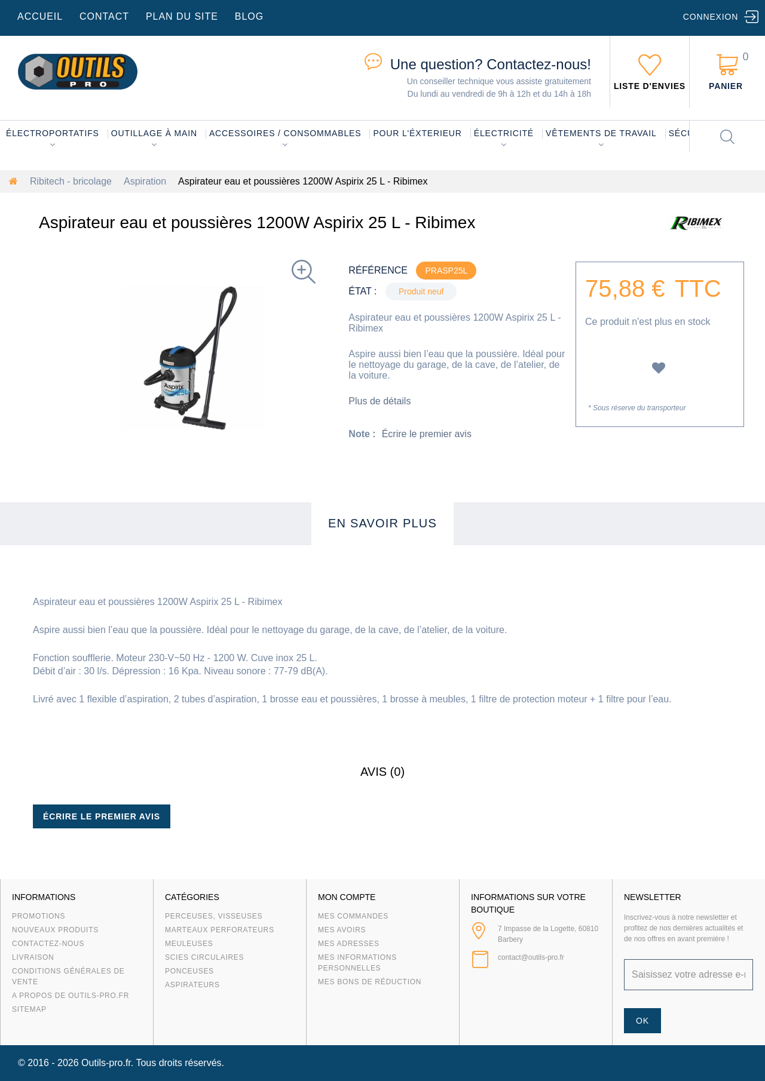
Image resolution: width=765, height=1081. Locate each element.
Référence (378, 270)
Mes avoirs (342, 930)
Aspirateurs (192, 985)
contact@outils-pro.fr (531, 957)
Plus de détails (379, 401)
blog (249, 16)
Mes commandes (353, 916)
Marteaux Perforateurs (219, 930)
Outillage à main (154, 133)
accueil (40, 16)
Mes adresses (349, 943)
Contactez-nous (48, 943)
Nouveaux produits (55, 930)
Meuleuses (189, 943)
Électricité (504, 133)
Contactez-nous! (490, 64)
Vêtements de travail (601, 133)
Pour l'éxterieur (417, 133)
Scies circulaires (204, 957)
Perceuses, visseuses (213, 916)
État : (362, 291)
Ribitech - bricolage (71, 181)
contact (104, 16)
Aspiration (145, 181)
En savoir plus (382, 523)
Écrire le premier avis (427, 434)
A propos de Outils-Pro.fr (70, 995)
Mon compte (346, 897)
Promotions (38, 916)
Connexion (710, 17)
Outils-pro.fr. (107, 1063)
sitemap (29, 1009)
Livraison (33, 957)
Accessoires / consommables (285, 133)
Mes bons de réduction (369, 982)
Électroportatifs (52, 133)
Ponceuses (189, 971)
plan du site (182, 16)
